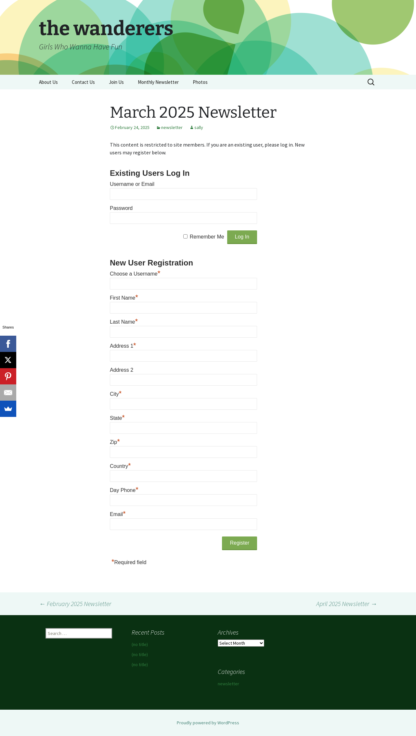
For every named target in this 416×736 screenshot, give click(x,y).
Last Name (124, 322)
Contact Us (83, 82)
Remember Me (207, 236)
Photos (200, 82)
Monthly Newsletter (158, 82)
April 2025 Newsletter (346, 604)
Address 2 (121, 370)
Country (120, 466)
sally (198, 127)
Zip (115, 442)
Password (121, 208)
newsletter (172, 127)
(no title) (140, 644)
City (116, 394)
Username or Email (132, 184)
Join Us (116, 82)
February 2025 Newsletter (75, 604)
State (117, 418)
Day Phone (124, 490)
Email (118, 514)
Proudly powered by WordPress (208, 723)
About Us (48, 82)
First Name (124, 298)
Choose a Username (135, 274)
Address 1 (123, 346)
